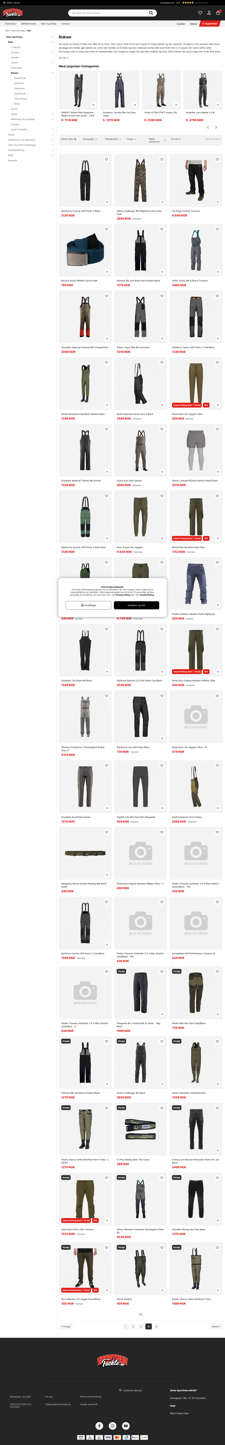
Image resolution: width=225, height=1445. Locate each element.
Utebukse (19, 83)
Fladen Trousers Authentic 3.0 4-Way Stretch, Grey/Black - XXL (140, 955)
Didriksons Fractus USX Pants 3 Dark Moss (83, 547)
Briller (29, 155)
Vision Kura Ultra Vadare (129, 480)
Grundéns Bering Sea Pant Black (188, 1229)
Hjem (7, 30)
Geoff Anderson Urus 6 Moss (187, 817)
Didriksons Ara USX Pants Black (133, 747)
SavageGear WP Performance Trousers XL (194, 953)
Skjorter (15, 57)
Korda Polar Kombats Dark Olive (188, 547)
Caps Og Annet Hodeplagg (29, 145)
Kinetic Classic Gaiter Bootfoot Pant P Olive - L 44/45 (85, 1161)
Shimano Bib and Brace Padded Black (80, 1093)
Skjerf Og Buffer (30, 129)
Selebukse (19, 88)
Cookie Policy (146, 594)
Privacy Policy (123, 594)
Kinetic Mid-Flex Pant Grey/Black (189, 1023)
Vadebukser (20, 78)
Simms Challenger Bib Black (131, 1093)
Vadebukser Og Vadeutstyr (29, 139)
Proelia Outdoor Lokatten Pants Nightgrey (193, 614)
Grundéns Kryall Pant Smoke (75, 817)
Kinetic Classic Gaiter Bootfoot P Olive (191, 1299)
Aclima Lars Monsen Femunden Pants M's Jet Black (195, 1161)
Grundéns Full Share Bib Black (76, 680)
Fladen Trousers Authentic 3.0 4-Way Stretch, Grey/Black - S (84, 1025)
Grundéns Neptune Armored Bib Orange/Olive (84, 347)
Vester (30, 114)
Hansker (15, 124)
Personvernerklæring (90, 1396)
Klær (29, 30)
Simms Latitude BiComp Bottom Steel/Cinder (195, 480)
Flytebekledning (29, 150)
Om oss (49, 1396)
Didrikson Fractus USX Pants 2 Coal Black (82, 953)
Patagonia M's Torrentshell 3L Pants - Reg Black (138, 1025)
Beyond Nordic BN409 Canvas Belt (79, 280)
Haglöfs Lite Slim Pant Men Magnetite (136, 817)
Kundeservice (167, 2)
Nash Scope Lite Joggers (130, 547)
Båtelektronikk (28, 23)
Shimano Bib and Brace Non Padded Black (138, 280)
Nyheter (181, 23)
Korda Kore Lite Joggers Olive (187, 414)
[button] (199, 2)
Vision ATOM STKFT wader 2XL (160, 112)
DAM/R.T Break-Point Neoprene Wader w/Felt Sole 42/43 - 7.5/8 (77, 114)
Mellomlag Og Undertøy (30, 119)
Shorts (14, 109)
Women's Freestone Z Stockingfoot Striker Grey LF (83, 749)
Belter (17, 103)
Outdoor (65, 23)
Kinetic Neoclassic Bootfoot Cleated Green (83, 414)
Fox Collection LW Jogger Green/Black (81, 1299)
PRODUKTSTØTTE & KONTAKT (20, 1405)
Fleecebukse (20, 98)
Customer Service (132, 1390)
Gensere (30, 52)
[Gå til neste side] (215, 1326)
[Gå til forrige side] (66, 1326)
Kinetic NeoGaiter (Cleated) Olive (189, 1093)
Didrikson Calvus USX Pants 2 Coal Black (193, 347)
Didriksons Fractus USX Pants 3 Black (80, 211)
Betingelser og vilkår (20, 1396)
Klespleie (12, 160)
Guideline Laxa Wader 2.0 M (200, 112)
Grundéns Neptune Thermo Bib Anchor (81, 480)
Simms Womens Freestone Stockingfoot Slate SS (140, 1231)
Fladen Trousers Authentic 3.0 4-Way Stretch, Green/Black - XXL (195, 885)
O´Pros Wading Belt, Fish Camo (133, 1159)
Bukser (30, 73)
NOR (13, 2)
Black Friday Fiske (179, 1413)
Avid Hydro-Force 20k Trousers (77, 1229)
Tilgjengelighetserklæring (58, 1404)
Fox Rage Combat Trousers (186, 211)
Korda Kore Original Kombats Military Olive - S (140, 883)
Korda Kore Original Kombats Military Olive (193, 680)
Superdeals (210, 23)
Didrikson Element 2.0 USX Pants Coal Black (139, 680)
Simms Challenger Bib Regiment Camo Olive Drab (139, 212)
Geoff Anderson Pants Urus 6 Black (135, 414)
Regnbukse (20, 93)
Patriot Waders (124, 1299)
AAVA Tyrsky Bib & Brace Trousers (190, 280)
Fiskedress (16, 67)
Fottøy (29, 134)
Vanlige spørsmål (88, 1404)
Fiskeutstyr (10, 23)
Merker (193, 23)
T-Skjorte (15, 47)
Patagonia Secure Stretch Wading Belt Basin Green (84, 885)
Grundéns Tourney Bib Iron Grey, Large (119, 114)
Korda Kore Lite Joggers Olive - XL (189, 747)
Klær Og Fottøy (48, 23)
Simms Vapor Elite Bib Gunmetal (133, 347)
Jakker (30, 62)
